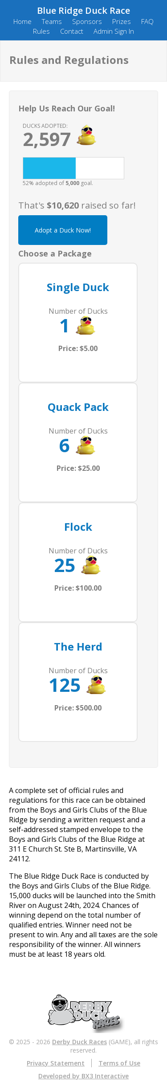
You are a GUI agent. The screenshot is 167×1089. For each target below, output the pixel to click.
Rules (41, 31)
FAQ (147, 21)
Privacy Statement (56, 1063)
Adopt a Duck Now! (63, 230)
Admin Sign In (114, 31)
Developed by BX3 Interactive (83, 1076)
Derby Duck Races (79, 1042)
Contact (71, 31)
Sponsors (87, 21)
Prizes (121, 21)
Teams (52, 21)
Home (22, 21)
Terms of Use (119, 1063)
